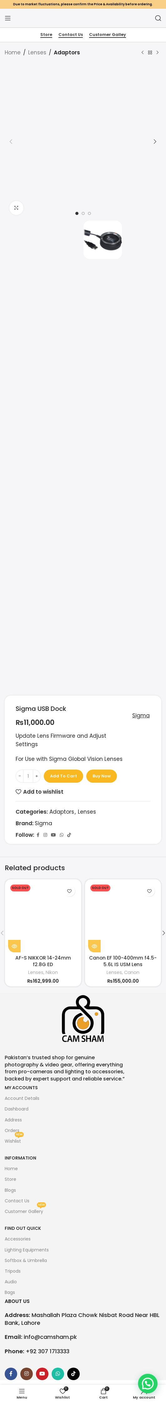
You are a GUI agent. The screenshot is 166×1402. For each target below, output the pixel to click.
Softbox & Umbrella (26, 1260)
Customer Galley (107, 34)
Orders (12, 1130)
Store (46, 34)
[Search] (158, 18)
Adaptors (67, 52)
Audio (11, 1282)
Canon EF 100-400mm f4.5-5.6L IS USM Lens (123, 961)
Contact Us (70, 34)
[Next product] (157, 53)
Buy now (102, 776)
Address (13, 1120)
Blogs (10, 1190)
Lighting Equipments (27, 1250)
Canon (131, 972)
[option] (76, 213)
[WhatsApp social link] (61, 835)
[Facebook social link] (38, 835)
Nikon (52, 972)
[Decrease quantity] (19, 776)
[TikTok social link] (69, 835)
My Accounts (21, 1088)
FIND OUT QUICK (23, 1228)
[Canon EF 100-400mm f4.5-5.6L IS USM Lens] (123, 917)
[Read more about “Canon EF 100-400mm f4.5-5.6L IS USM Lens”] (94, 946)
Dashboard (16, 1109)
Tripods (13, 1271)
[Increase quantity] (37, 776)
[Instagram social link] (45, 835)
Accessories (18, 1239)
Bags (10, 1292)
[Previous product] (142, 53)
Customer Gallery (25, 1210)
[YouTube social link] (53, 835)
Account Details (22, 1098)
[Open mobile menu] (8, 18)
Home (13, 52)
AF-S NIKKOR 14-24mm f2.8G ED (43, 961)
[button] (11, 141)
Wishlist (14, 1140)
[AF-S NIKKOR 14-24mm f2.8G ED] (43, 917)
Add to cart (63, 776)
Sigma (138, 716)
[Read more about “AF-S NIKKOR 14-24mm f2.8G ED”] (14, 946)
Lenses (37, 52)
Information (20, 1158)
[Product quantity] (28, 776)
